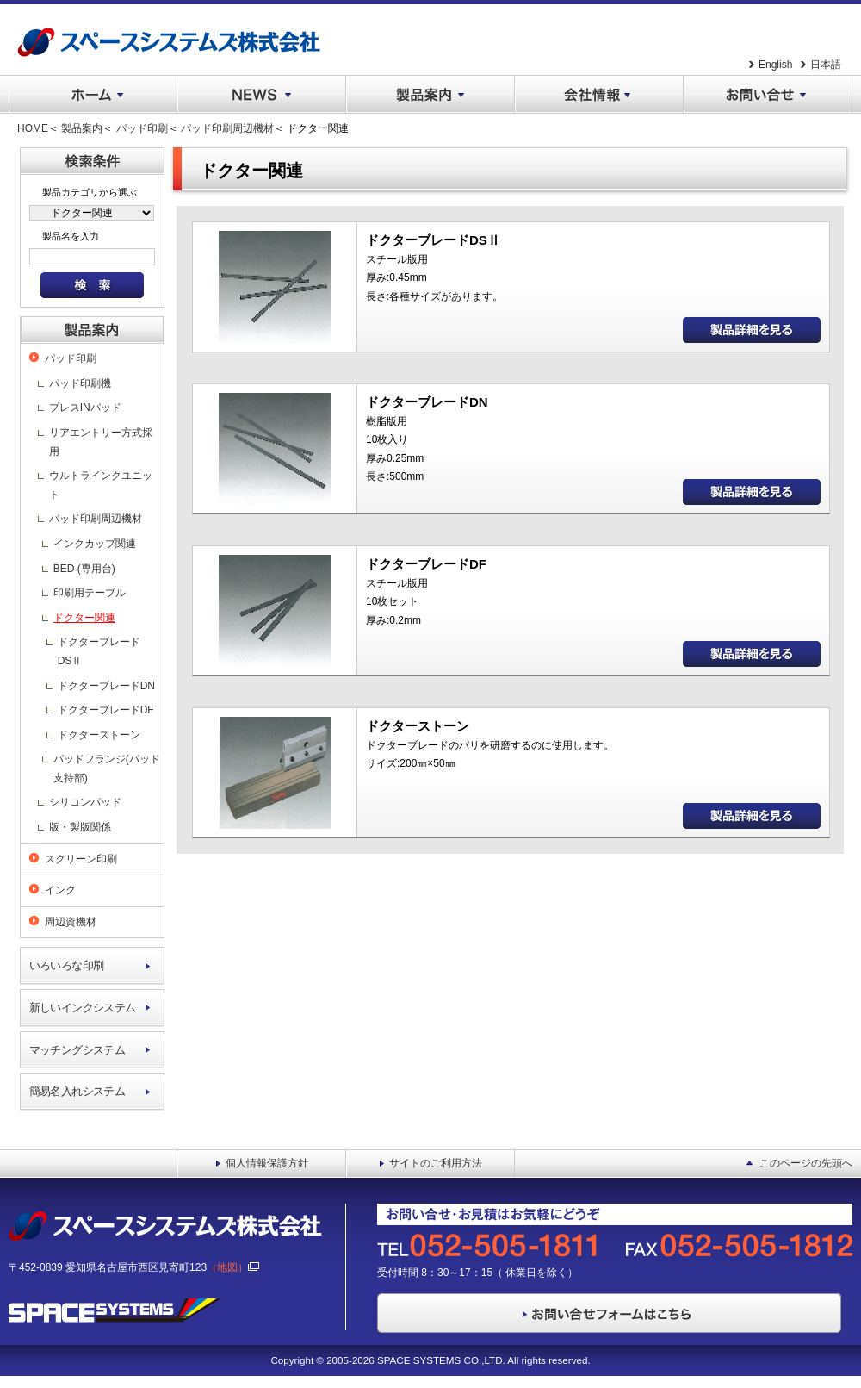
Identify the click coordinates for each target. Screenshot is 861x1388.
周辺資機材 (70, 922)
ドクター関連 (84, 618)
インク (60, 890)
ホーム (93, 95)
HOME (32, 128)
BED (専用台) (84, 569)
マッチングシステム (77, 1049)
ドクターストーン (99, 735)
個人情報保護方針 (267, 1163)
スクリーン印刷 (81, 859)
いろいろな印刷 (66, 965)
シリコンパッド (85, 802)
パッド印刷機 (80, 383)
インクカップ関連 (94, 544)
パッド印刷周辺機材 (227, 128)
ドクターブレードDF (106, 710)
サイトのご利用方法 (435, 1163)
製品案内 (430, 95)
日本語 (825, 65)
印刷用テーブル (89, 593)
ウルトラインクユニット (100, 485)
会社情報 (599, 95)
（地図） (233, 1267)
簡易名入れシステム (77, 1091)
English (775, 65)
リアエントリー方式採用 (100, 441)
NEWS (261, 95)
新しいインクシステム (82, 1007)
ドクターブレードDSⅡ (99, 651)
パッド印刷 (142, 128)
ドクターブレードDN (106, 686)
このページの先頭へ (805, 1163)
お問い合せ (768, 95)
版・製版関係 (80, 827)
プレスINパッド (85, 407)
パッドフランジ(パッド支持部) (106, 768)
